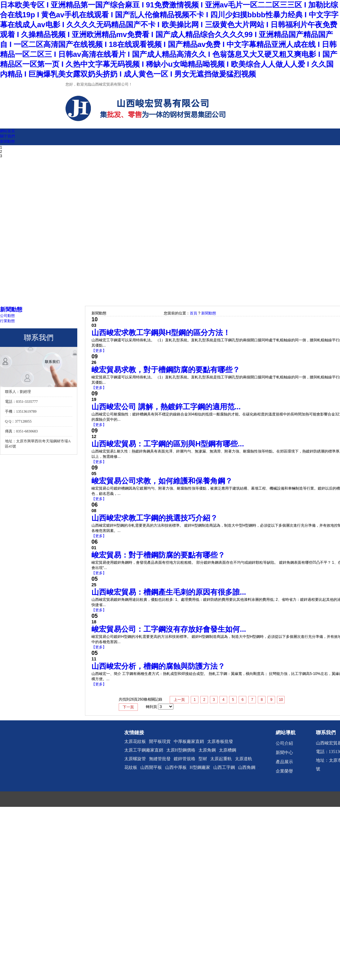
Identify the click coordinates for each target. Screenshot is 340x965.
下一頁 (128, 707)
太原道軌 (243, 758)
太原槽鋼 (227, 750)
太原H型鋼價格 (180, 750)
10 (281, 699)
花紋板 (130, 767)
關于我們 (7, 136)
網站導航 (285, 732)
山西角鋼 (246, 767)
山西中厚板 (176, 767)
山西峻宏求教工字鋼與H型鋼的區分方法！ (160, 332)
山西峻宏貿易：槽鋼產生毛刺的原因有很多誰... (168, 592)
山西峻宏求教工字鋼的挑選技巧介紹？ (154, 518)
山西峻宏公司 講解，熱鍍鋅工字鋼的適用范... (166, 406)
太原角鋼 (207, 750)
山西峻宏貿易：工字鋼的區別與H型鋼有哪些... (167, 444)
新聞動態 (7, 141)
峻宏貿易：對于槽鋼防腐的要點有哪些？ (158, 555)
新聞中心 (284, 752)
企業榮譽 (284, 771)
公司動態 (7, 316)
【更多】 (98, 350)
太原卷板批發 (220, 741)
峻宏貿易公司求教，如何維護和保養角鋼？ (161, 481)
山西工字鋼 (224, 767)
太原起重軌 (221, 758)
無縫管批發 (160, 758)
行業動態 (7, 321)
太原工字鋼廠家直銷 (143, 750)
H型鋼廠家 (200, 767)
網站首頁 (7, 131)
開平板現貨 (160, 741)
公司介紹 (284, 743)
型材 (202, 758)
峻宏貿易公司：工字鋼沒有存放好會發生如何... (168, 629)
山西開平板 (151, 767)
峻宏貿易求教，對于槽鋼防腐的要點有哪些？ (165, 369)
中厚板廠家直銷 (189, 741)
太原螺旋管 (135, 758)
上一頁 (179, 699)
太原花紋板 (135, 741)
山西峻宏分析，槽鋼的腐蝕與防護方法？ (158, 666)
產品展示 (284, 762)
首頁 (193, 313)
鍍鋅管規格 (184, 758)
